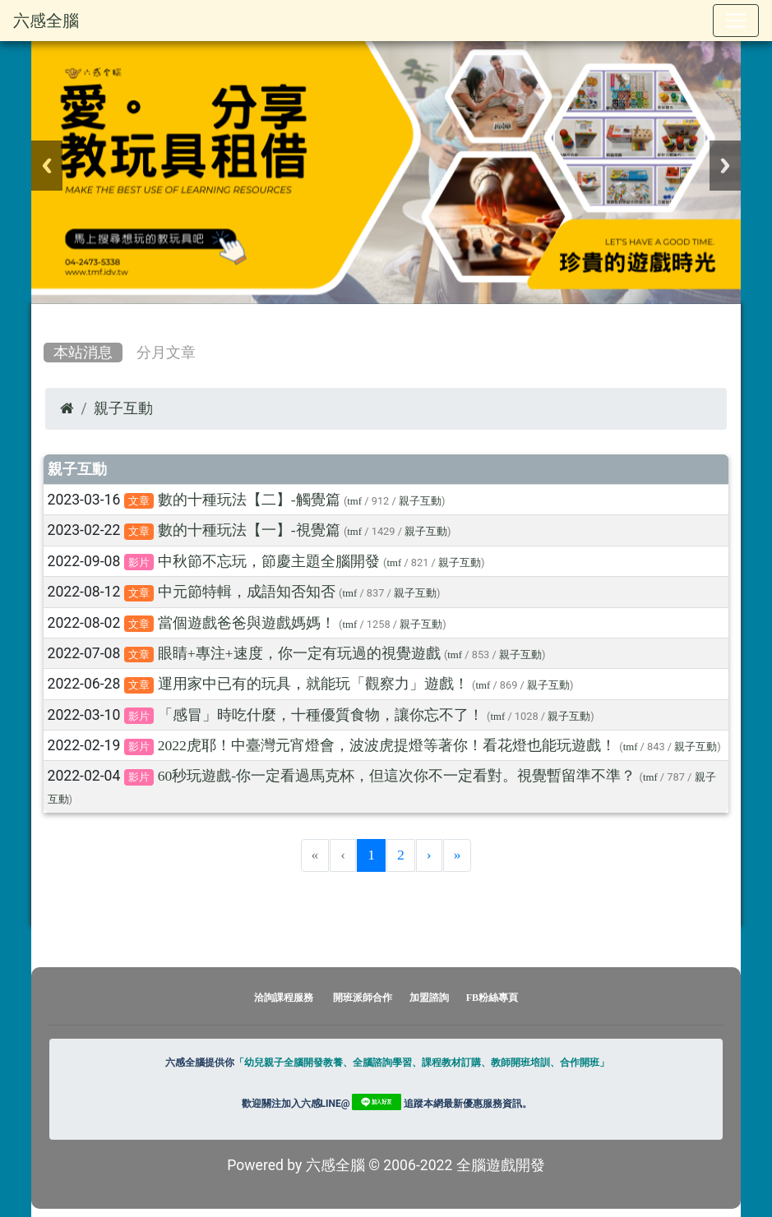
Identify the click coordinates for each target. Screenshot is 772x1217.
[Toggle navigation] (736, 20)
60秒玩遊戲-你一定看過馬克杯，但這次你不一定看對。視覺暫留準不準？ (397, 775)
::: (47, 318)
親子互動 (123, 408)
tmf (354, 501)
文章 (139, 501)
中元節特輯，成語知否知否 (246, 591)
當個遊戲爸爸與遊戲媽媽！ (246, 622)
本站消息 (83, 352)
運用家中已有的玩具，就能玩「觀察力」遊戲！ (313, 683)
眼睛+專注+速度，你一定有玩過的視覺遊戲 (299, 653)
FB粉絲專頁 (492, 998)
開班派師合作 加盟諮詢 (392, 998)
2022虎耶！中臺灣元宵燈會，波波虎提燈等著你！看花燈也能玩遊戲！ (387, 745)
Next (725, 166)
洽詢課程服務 (283, 998)
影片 (139, 562)
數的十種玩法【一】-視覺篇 (249, 530)
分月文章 (166, 352)
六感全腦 (46, 20)
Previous (46, 166)
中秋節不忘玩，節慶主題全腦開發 (269, 561)
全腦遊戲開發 (500, 1165)
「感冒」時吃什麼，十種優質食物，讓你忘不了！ (320, 715)
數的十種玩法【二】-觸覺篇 (249, 499)
